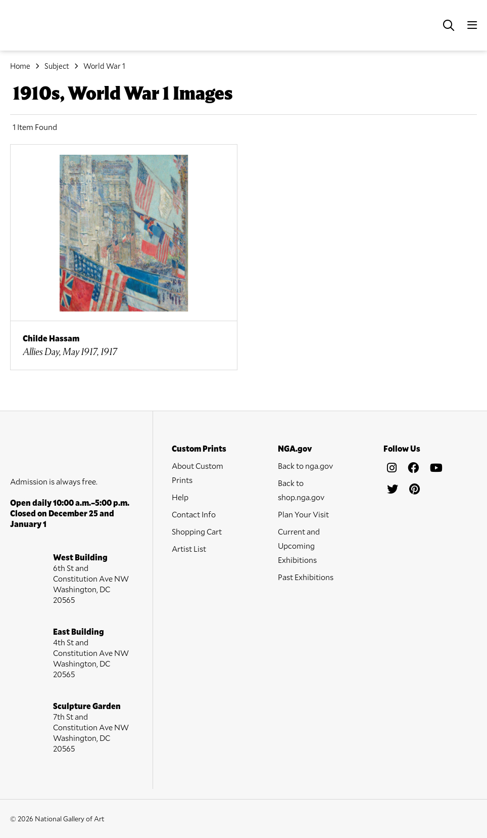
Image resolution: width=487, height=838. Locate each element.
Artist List (189, 548)
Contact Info (194, 514)
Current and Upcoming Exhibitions (299, 545)
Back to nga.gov (305, 465)
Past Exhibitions (305, 576)
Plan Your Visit (303, 514)
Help (180, 497)
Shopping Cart (197, 531)
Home (20, 66)
